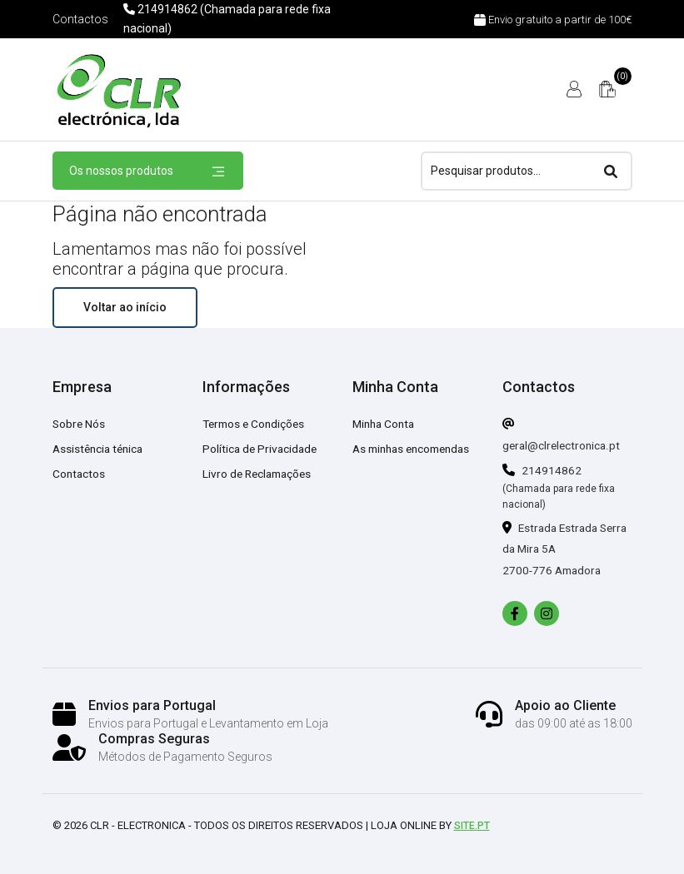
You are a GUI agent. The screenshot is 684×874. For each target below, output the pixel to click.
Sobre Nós (79, 423)
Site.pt (474, 825)
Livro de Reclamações (259, 473)
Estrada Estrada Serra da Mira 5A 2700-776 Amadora (554, 549)
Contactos (80, 19)
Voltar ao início (125, 307)
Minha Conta (385, 423)
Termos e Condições (256, 423)
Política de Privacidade (261, 448)
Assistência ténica (100, 448)
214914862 (542, 470)
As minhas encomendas (416, 448)
